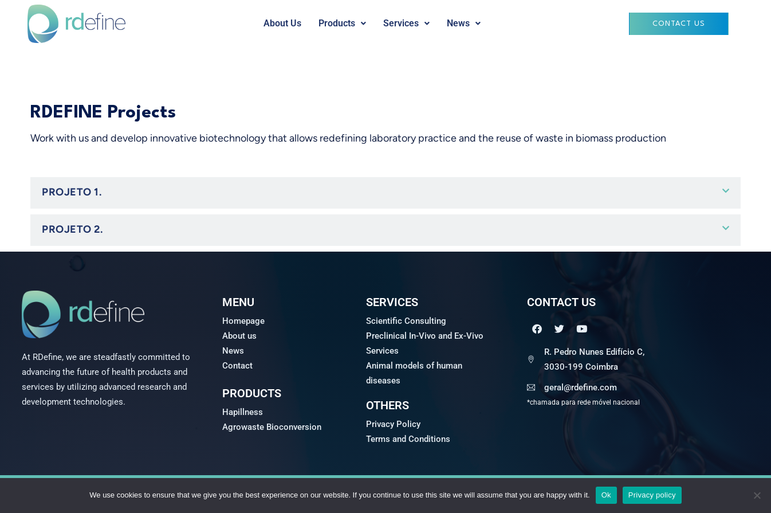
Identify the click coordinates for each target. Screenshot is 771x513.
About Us (282, 23)
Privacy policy (652, 495)
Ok (606, 495)
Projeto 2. (72, 229)
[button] (342, 23)
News (464, 23)
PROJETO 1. (71, 192)
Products (342, 23)
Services (406, 23)
